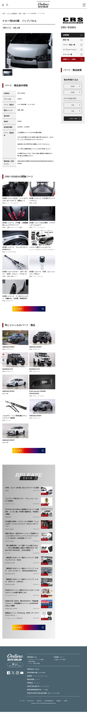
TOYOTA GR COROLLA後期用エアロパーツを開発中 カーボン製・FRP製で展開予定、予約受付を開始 (22, 514)
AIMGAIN (8, 519)
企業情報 (66, 35)
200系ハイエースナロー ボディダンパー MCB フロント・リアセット (15, 273)
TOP (3, 13)
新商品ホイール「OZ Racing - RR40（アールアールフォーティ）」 (22, 617)
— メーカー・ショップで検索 (35, 663)
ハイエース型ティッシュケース (40, 247)
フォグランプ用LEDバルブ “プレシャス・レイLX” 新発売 (21, 502)
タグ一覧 (22, 705)
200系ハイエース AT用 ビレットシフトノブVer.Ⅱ (42, 273)
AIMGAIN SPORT (8, 348)
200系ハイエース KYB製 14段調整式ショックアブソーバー (15, 224)
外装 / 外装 (16, 28)
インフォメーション (70, 49)
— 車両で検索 (31, 665)
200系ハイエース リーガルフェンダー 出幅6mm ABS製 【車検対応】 (15, 297)
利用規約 (58, 705)
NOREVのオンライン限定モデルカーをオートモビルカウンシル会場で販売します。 (22, 594)
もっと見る (20, 309)
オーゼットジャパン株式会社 (14, 621)
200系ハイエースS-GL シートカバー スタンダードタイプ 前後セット (15, 199)
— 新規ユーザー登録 (59, 663)
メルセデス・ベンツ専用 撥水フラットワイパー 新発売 (14, 418)
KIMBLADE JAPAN (11, 611)
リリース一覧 (67, 54)
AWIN (7, 493)
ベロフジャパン (10, 506)
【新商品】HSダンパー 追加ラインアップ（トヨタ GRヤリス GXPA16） (21, 583)
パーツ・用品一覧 (69, 45)
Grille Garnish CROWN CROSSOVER (37, 394)
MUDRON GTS (7, 370)
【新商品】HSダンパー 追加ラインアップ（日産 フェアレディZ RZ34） (21, 562)
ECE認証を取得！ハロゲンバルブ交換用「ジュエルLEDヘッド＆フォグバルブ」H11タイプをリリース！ (22, 526)
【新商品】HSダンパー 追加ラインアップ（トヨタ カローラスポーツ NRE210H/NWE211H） (21, 572)
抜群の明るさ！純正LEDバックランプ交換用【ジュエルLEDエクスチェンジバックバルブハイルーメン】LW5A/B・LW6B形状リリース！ (22, 538)
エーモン (8, 556)
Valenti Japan (9, 532)
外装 (20, 13)
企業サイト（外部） (70, 59)
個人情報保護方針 (49, 705)
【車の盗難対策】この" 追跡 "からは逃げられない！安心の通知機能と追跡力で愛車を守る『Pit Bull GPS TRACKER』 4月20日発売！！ (21, 550)
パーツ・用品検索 (12, 13)
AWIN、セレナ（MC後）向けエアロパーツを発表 (22, 490)
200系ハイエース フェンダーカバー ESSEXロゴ (15, 248)
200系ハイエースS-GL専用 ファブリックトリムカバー (42, 224)
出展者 (65, 705)
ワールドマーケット (11, 598)
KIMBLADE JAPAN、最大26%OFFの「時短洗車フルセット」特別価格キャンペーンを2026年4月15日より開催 (21, 606)
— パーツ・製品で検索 (33, 667)
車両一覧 (66, 40)
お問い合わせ (30, 705)
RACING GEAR (10, 565)
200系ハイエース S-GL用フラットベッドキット (42, 199)
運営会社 (39, 705)
